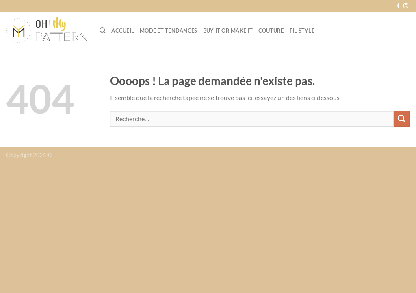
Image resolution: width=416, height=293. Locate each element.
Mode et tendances (168, 30)
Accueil (122, 30)
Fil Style (302, 30)
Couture (271, 30)
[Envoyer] (402, 119)
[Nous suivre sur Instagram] (405, 6)
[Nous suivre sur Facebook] (398, 6)
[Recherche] (103, 30)
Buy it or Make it (228, 30)
